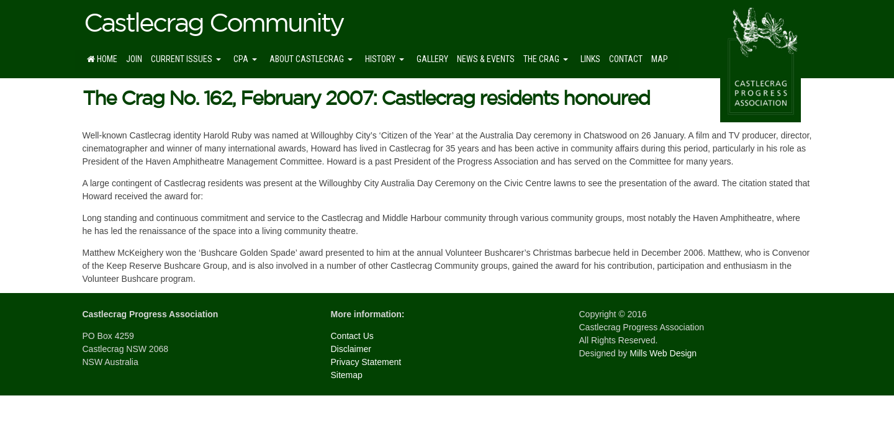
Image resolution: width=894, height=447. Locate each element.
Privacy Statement (366, 362)
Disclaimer (351, 349)
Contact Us (352, 336)
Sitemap (347, 375)
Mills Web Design (663, 353)
